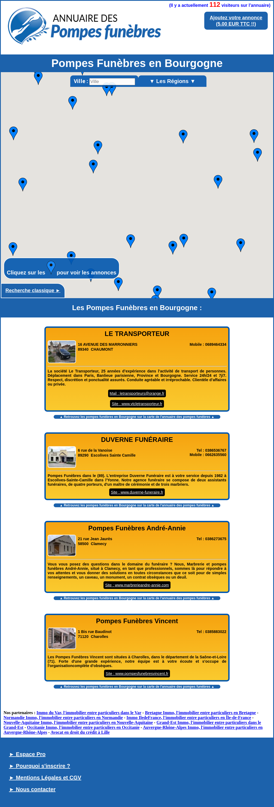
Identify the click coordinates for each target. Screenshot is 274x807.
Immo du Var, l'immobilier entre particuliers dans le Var (88, 712)
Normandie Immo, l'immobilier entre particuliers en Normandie (63, 717)
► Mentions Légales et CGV (45, 778)
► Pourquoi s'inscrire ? (39, 766)
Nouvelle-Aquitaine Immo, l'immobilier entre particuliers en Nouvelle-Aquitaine (78, 722)
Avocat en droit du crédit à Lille (79, 732)
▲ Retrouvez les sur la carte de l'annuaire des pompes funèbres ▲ (137, 417)
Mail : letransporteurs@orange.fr (137, 393)
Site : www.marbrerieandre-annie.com (137, 585)
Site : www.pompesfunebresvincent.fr (137, 673)
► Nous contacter (32, 789)
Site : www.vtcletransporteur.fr (137, 404)
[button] (218, 182)
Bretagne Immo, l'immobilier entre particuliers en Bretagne (200, 712)
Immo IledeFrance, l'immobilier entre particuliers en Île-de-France (188, 717)
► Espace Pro (27, 754)
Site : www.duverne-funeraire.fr (137, 492)
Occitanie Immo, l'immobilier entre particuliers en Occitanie (83, 727)
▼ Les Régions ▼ (172, 81)
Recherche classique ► (32, 290)
